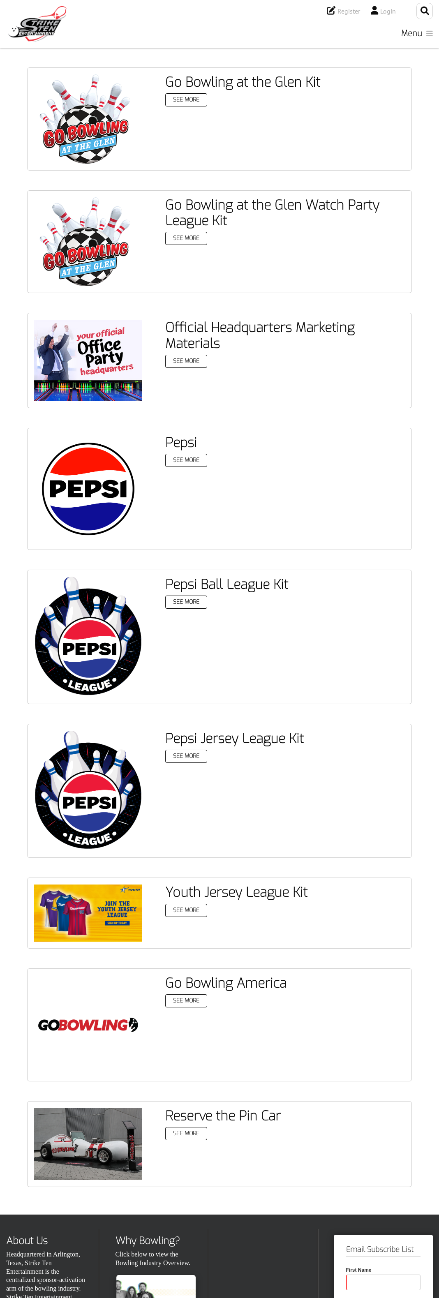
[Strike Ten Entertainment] (37, 24)
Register (348, 11)
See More (186, 100)
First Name (359, 1270)
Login (388, 11)
